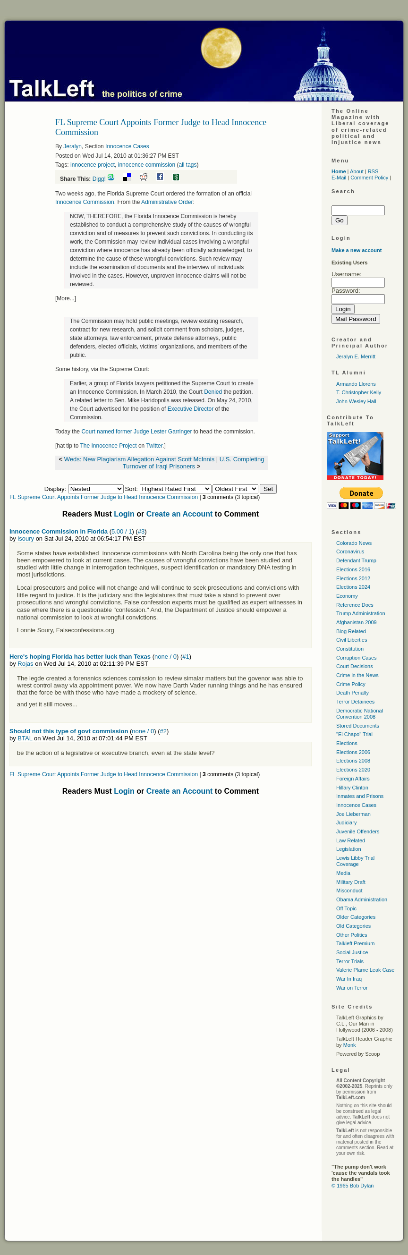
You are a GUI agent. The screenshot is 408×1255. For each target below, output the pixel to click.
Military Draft (351, 882)
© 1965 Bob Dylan (353, 1185)
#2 (163, 731)
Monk (349, 1045)
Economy (347, 596)
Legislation (348, 849)
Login (124, 514)
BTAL (24, 738)
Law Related (350, 840)
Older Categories (355, 917)
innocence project (92, 164)
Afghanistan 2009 (356, 622)
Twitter (154, 445)
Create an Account (179, 514)
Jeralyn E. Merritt (355, 356)
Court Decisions (354, 666)
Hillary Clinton (352, 787)
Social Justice (352, 952)
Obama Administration (361, 899)
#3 (141, 531)
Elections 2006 (353, 752)
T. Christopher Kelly (358, 392)
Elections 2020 (353, 769)
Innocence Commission (84, 202)
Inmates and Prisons (359, 796)
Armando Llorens (356, 384)
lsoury (25, 538)
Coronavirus (350, 551)
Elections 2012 (353, 578)
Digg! (99, 179)
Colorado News (354, 543)
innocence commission (146, 164)
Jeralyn (72, 146)
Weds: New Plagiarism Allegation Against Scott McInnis (139, 459)
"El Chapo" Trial (354, 734)
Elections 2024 (353, 587)
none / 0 (165, 656)
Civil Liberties (351, 640)
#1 (185, 656)
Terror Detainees (355, 701)
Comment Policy (369, 177)
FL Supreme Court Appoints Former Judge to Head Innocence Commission (103, 497)
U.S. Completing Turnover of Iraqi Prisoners (193, 463)
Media (343, 873)
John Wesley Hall (356, 401)
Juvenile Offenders (358, 831)
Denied (213, 392)
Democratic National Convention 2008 (359, 714)
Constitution (350, 649)
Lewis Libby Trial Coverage (355, 861)
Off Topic (346, 908)
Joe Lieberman (353, 814)
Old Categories (353, 926)
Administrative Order (167, 202)
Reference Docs (355, 605)
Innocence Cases (127, 146)
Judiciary (346, 822)
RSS (373, 171)
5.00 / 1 (121, 531)
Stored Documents (357, 726)
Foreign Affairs (353, 778)
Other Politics (351, 935)
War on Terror (352, 988)
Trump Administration (360, 613)
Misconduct (349, 890)
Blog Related (351, 631)
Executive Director (190, 409)
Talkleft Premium (355, 943)
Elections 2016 (353, 569)
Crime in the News (357, 675)
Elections (346, 743)
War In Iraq (349, 979)
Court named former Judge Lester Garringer (136, 431)
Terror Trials (350, 961)
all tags (187, 164)
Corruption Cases (356, 658)
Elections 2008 (353, 760)
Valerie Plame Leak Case (365, 970)
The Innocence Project (108, 445)
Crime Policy (351, 684)
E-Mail (339, 177)
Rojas (25, 663)
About (357, 171)
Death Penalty (352, 692)
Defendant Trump (356, 560)
